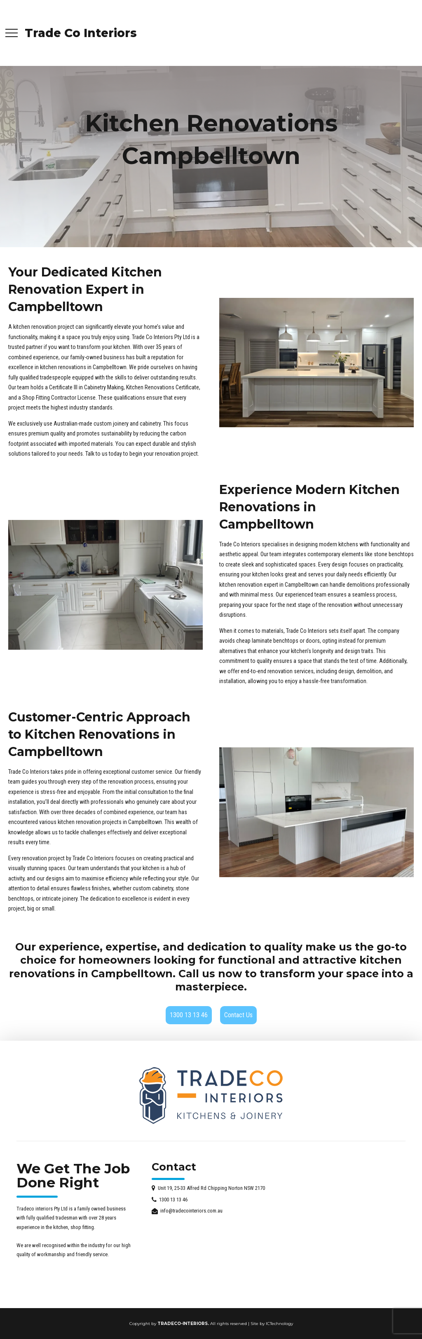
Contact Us (238, 1015)
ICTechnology (279, 1323)
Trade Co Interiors (81, 33)
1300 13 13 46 (189, 1015)
